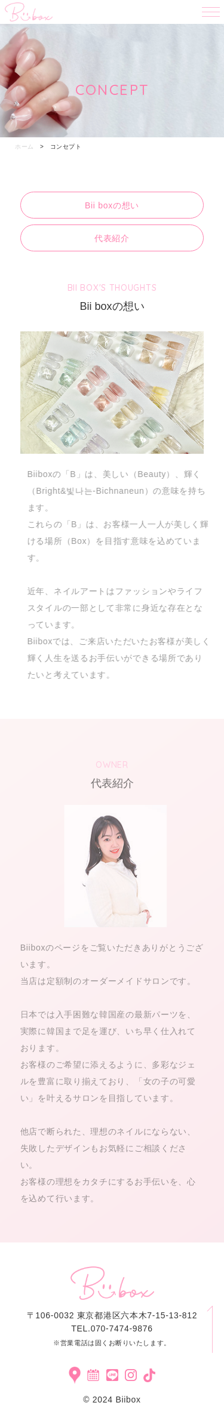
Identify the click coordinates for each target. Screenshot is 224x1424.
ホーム (24, 146)
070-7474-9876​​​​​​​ (122, 1328)
